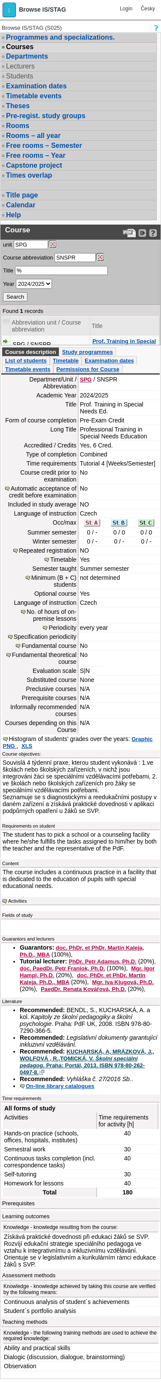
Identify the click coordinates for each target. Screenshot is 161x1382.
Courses (19, 47)
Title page (22, 195)
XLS (26, 746)
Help (13, 215)
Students (19, 76)
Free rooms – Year (35, 155)
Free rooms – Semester (44, 145)
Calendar (20, 205)
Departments (27, 56)
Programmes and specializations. (60, 37)
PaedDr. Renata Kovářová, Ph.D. (83, 989)
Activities (17, 901)
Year (8, 284)
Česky (148, 9)
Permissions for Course (87, 369)
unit (7, 244)
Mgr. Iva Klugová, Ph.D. (123, 982)
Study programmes (87, 352)
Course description (30, 352)
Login (126, 9)
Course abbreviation (28, 257)
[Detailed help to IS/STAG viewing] (153, 233)
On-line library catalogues (60, 1086)
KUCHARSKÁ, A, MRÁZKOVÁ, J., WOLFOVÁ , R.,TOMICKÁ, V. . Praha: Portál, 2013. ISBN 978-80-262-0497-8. (87, 1062)
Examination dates (36, 86)
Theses (18, 105)
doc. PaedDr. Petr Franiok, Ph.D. (62, 968)
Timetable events (34, 96)
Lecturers (20, 66)
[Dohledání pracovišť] (52, 244)
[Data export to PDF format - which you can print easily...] (129, 233)
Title (8, 270)
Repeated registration (47, 550)
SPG (85, 379)
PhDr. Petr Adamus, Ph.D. (103, 961)
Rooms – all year (33, 135)
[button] (9, 10)
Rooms (17, 125)
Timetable (66, 360)
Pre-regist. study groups (45, 115)
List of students (26, 360)
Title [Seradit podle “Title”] (97, 325)
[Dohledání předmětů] (100, 257)
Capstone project (34, 165)
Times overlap (29, 175)
